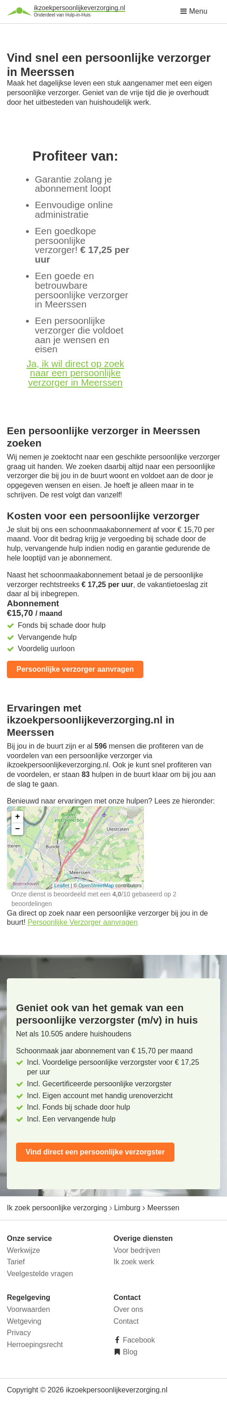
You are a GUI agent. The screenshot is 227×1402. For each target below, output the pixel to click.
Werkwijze (23, 1250)
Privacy (19, 1333)
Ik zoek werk (134, 1262)
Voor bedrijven (137, 1250)
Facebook (138, 1340)
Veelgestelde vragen (40, 1274)
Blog (129, 1352)
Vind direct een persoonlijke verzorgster (95, 1152)
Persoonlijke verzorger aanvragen (75, 669)
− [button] (17, 829)
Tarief (16, 1262)
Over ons (128, 1309)
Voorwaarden (28, 1309)
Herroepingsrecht (35, 1344)
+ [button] (17, 816)
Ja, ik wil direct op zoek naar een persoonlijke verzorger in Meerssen (75, 373)
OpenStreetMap (96, 885)
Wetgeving (24, 1321)
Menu (193, 11)
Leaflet (61, 885)
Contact (126, 1321)
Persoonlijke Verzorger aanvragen (82, 922)
